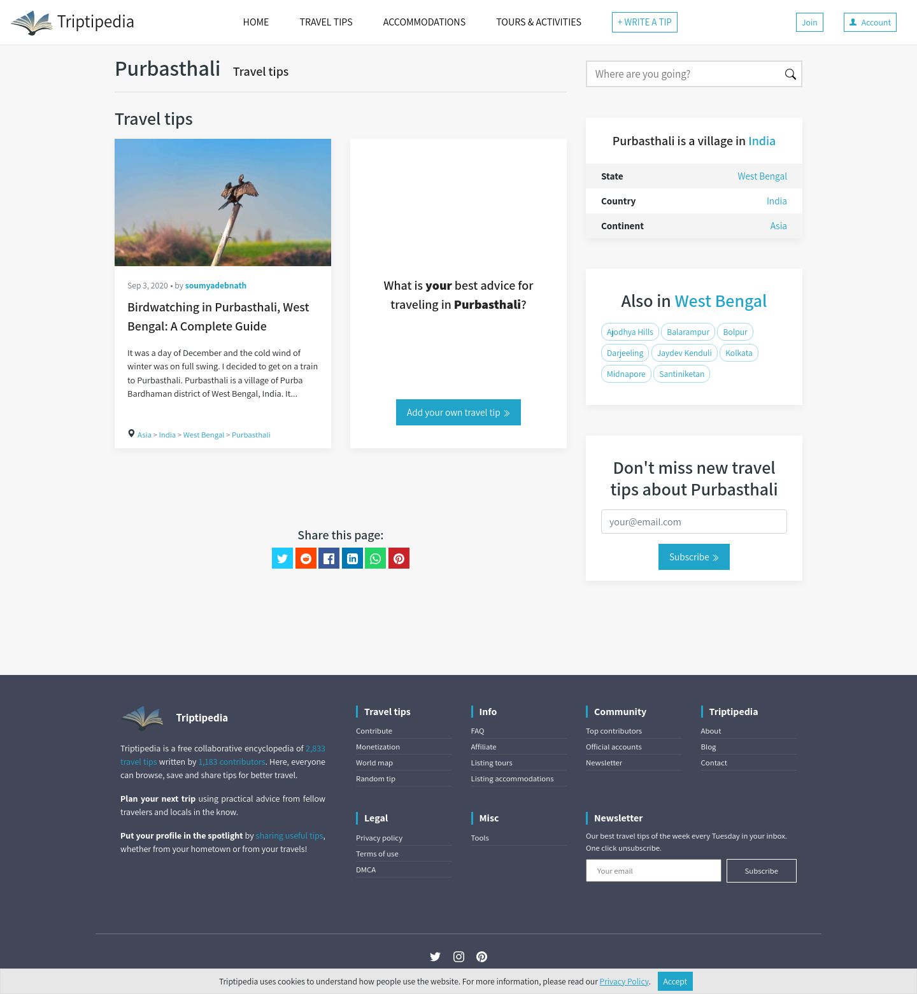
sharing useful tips (289, 835)
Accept (676, 981)
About (711, 730)
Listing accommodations (512, 778)
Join (810, 22)
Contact (714, 762)
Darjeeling (625, 353)
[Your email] (654, 870)
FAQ (478, 730)
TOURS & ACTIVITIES (538, 22)
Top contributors (614, 730)
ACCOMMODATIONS (424, 22)
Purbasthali (251, 434)
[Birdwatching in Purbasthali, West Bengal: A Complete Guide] (223, 202)
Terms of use (377, 853)
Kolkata (739, 353)
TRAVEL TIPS (325, 22)
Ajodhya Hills (630, 331)
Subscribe (694, 556)
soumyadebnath (216, 285)
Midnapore (626, 374)
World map (374, 762)
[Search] (683, 73)
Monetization (378, 746)
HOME (256, 22)
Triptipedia (72, 23)
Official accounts (614, 746)
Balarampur (688, 331)
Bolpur (735, 331)
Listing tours (492, 762)
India (167, 434)
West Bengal (204, 434)
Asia (145, 434)
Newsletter (604, 762)
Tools (480, 837)
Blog (708, 746)
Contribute (374, 730)
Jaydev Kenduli (684, 353)
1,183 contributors (232, 761)
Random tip (375, 778)
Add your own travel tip (458, 412)
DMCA (366, 869)
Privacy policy (379, 837)
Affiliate (484, 746)
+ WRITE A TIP (645, 22)
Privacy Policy (624, 981)
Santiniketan (681, 374)
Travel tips (261, 71)
